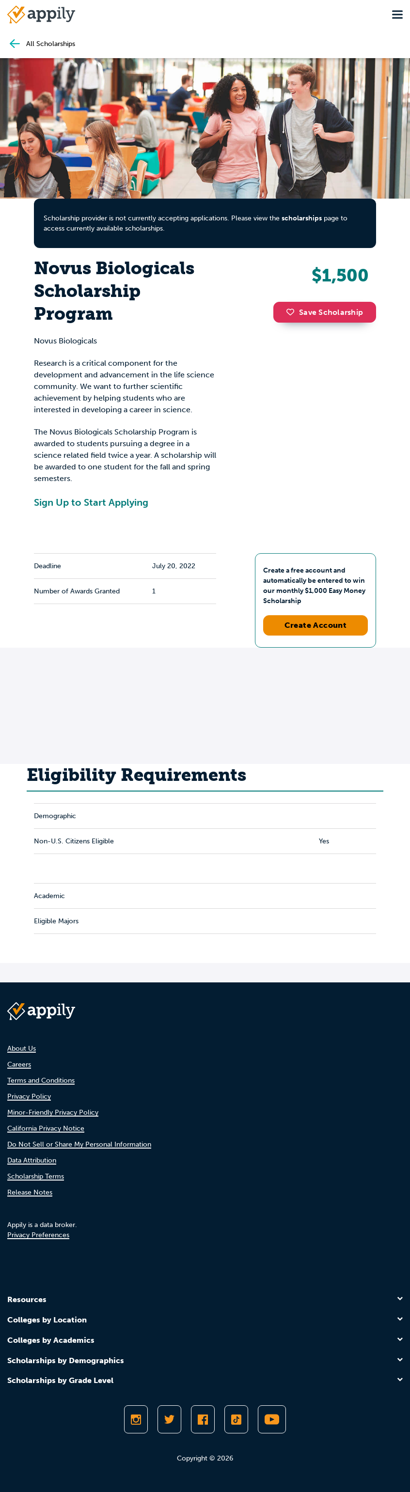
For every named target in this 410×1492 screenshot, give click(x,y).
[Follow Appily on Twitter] (169, 1419)
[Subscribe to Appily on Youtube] (272, 1419)
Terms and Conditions (41, 1080)
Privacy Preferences (38, 1235)
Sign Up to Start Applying (91, 502)
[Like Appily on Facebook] (203, 1419)
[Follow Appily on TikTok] (236, 1419)
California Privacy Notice (45, 1128)
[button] (292, 312)
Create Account (315, 625)
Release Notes (29, 1192)
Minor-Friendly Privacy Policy (52, 1112)
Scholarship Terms (35, 1176)
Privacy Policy (29, 1096)
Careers (19, 1064)
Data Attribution (31, 1160)
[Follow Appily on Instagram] (136, 1419)
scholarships (302, 218)
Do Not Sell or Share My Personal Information (79, 1144)
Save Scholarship (324, 312)
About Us (21, 1048)
